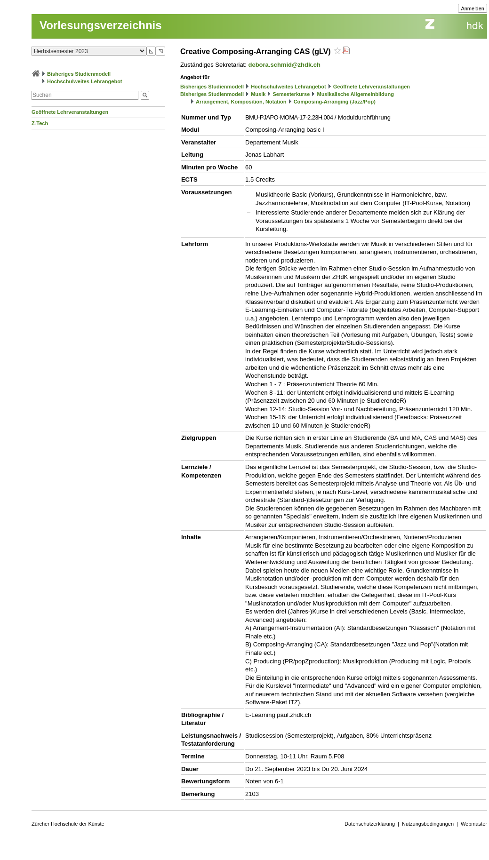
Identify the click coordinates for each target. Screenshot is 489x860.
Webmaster (474, 824)
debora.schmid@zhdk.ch (284, 64)
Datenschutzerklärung (370, 824)
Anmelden (472, 8)
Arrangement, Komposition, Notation (241, 101)
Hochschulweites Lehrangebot (84, 81)
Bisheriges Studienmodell (79, 74)
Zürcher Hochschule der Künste (68, 824)
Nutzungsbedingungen (428, 824)
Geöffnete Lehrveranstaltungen (70, 112)
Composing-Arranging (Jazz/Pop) (335, 101)
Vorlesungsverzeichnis (101, 25)
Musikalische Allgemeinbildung (355, 94)
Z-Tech (40, 123)
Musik (258, 94)
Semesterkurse (291, 94)
